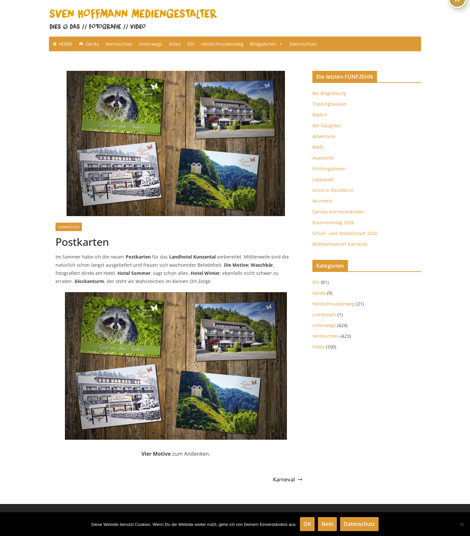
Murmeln (322, 201)
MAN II (319, 115)
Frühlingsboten (329, 169)
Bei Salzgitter (326, 125)
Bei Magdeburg (329, 93)
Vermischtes (118, 44)
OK (307, 524)
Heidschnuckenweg (222, 44)
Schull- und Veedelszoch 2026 (345, 233)
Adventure (323, 136)
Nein (327, 524)
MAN (317, 147)
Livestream (324, 314)
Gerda (92, 44)
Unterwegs (150, 44)
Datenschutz (303, 44)
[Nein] (462, 524)
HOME (65, 44)
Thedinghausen (329, 104)
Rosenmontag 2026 (333, 222)
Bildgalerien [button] (266, 44)
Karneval (288, 479)
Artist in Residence (332, 190)
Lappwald (323, 179)
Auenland (323, 158)
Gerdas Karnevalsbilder (338, 212)
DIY (191, 44)
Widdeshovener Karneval (339, 244)
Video (175, 44)
